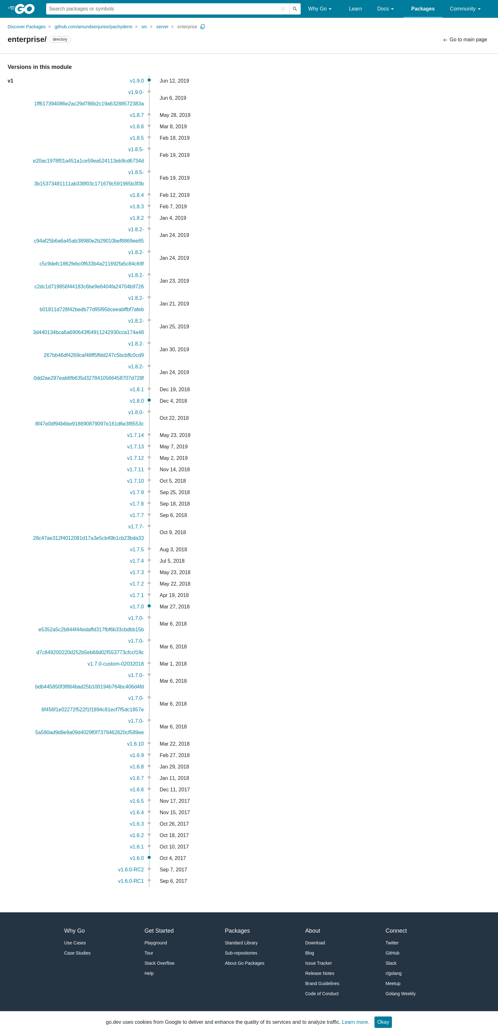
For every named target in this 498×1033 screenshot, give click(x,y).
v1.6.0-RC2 (131, 869)
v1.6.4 (137, 812)
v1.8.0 (137, 401)
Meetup (393, 983)
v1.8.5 (137, 138)
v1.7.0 (137, 606)
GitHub (393, 953)
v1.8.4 (137, 195)
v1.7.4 (137, 561)
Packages (423, 8)
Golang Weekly (401, 993)
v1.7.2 (137, 584)
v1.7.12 (135, 458)
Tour (149, 953)
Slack (391, 963)
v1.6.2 (137, 835)
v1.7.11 (135, 469)
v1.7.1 (137, 595)
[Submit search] (295, 9)
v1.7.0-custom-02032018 (116, 664)
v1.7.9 (137, 492)
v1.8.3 (137, 206)
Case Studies (77, 953)
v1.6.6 (137, 789)
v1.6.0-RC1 (131, 881)
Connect (396, 931)
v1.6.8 (137, 766)
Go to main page (464, 40)
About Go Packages (245, 963)
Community (466, 9)
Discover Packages (27, 26)
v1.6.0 (137, 858)
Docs (386, 9)
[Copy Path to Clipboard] (202, 27)
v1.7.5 (137, 549)
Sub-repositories (241, 953)
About (312, 931)
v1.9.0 (137, 81)
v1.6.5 (137, 801)
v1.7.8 (137, 503)
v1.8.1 (137, 389)
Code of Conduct (322, 993)
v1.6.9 (137, 755)
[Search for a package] (168, 9)
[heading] (27, 9)
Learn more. (355, 1022)
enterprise (187, 26)
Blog (309, 953)
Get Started (159, 931)
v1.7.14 (135, 435)
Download (315, 942)
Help (149, 973)
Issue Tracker (318, 963)
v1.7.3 (137, 572)
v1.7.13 (135, 446)
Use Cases (75, 942)
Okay (383, 1022)
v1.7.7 (137, 515)
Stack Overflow (159, 963)
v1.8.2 (137, 218)
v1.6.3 (137, 824)
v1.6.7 (137, 778)
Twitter (392, 942)
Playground (156, 942)
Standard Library (241, 942)
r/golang (394, 973)
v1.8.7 (137, 115)
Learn (355, 8)
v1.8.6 (137, 126)
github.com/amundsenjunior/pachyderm (93, 26)
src (144, 26)
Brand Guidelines (322, 983)
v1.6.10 (135, 744)
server (162, 26)
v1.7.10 (135, 481)
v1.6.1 (137, 846)
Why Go (321, 9)
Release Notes (319, 973)
